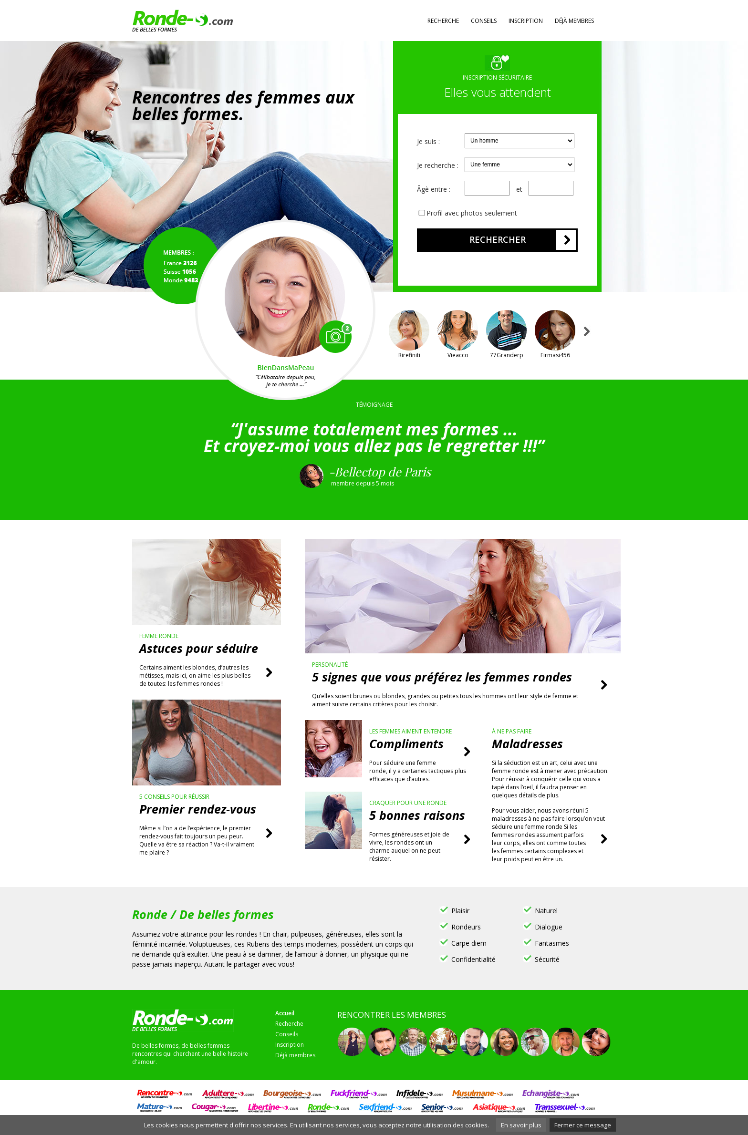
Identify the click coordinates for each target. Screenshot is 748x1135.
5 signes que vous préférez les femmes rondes (442, 677)
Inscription (526, 21)
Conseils (484, 21)
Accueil (284, 1013)
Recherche (443, 21)
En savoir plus (521, 1125)
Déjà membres (574, 21)
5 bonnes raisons (417, 815)
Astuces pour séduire (198, 648)
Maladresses (527, 743)
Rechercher (497, 239)
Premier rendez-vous (197, 809)
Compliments (406, 743)
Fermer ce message (582, 1125)
